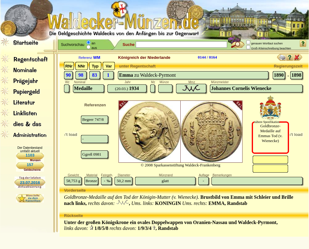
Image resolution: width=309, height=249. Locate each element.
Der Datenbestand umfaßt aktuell (29, 149)
